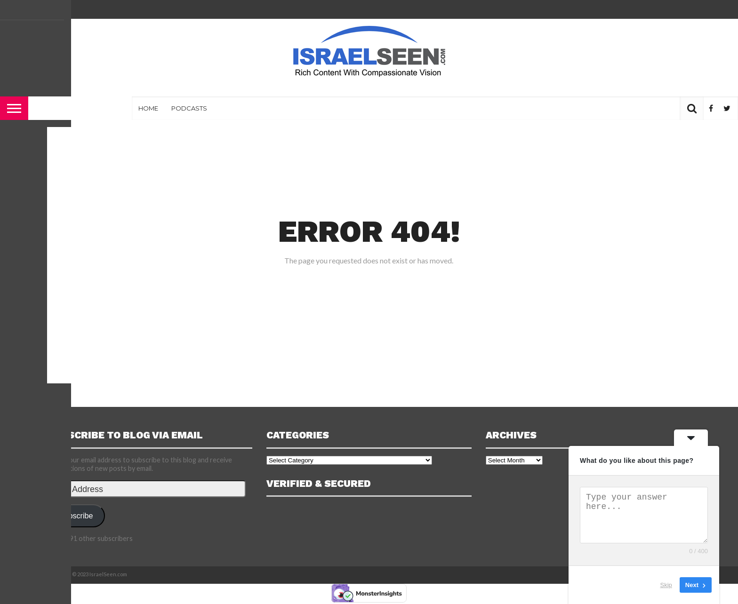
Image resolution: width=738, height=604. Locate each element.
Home (148, 108)
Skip (666, 584)
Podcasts (189, 108)
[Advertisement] (369, 84)
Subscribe (76, 515)
